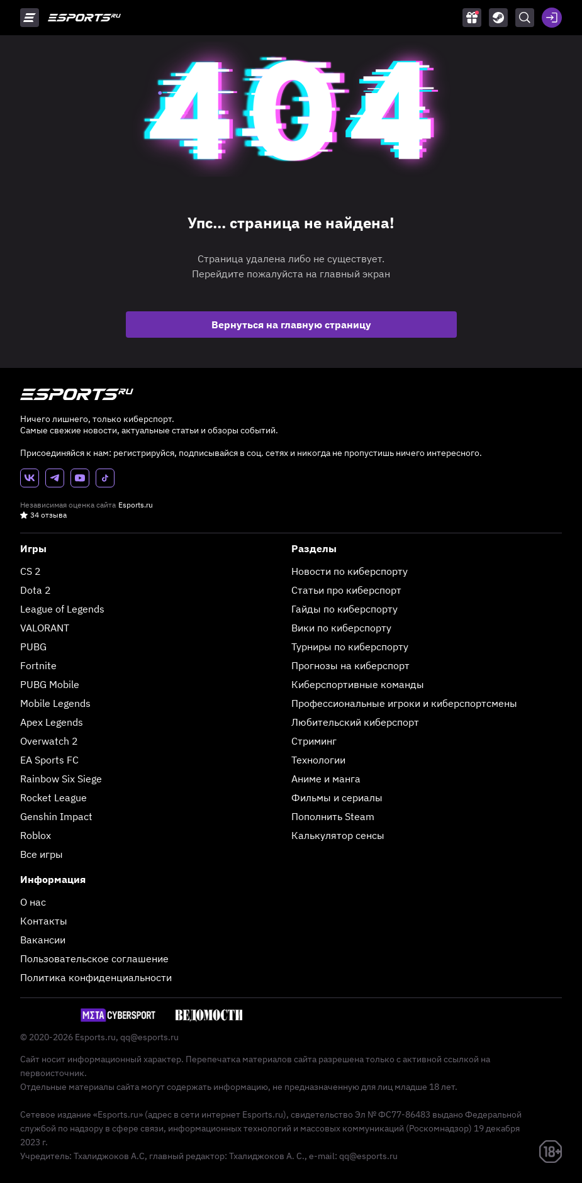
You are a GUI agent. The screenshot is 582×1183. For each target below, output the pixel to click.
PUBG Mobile (49, 684)
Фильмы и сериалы (337, 797)
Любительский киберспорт (355, 722)
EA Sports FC (49, 760)
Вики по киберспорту (341, 628)
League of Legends (62, 609)
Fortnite (38, 665)
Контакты (43, 921)
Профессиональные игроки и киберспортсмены (404, 703)
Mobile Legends (55, 703)
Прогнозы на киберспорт (350, 665)
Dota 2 (35, 590)
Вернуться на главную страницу (291, 324)
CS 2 (30, 571)
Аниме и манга (326, 779)
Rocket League (53, 797)
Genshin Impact (56, 816)
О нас (33, 902)
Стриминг (314, 741)
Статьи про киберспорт (346, 590)
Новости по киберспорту (349, 571)
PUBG (33, 646)
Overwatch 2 (49, 741)
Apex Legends (51, 722)
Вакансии (42, 940)
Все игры (41, 854)
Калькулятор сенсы (337, 835)
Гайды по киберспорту (344, 609)
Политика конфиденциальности (96, 977)
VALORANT (44, 628)
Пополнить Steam (332, 816)
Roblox (35, 835)
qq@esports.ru (149, 1037)
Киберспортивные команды (357, 684)
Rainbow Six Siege (61, 779)
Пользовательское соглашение (94, 958)
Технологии (318, 760)
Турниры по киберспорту (349, 646)
